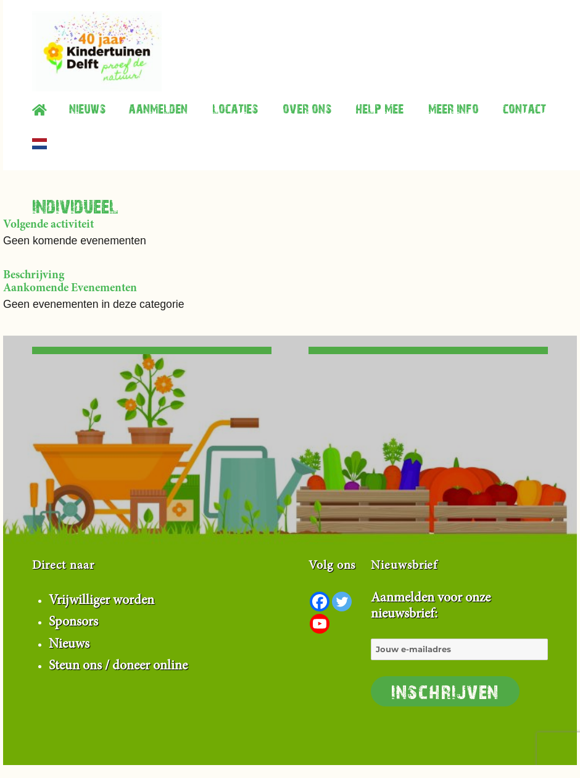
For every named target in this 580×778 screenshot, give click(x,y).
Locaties (235, 108)
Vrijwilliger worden (101, 601)
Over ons (307, 108)
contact (524, 108)
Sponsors (73, 622)
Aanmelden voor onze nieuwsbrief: (459, 649)
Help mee (379, 108)
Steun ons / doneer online (118, 666)
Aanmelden (158, 108)
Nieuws (87, 108)
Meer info (453, 108)
